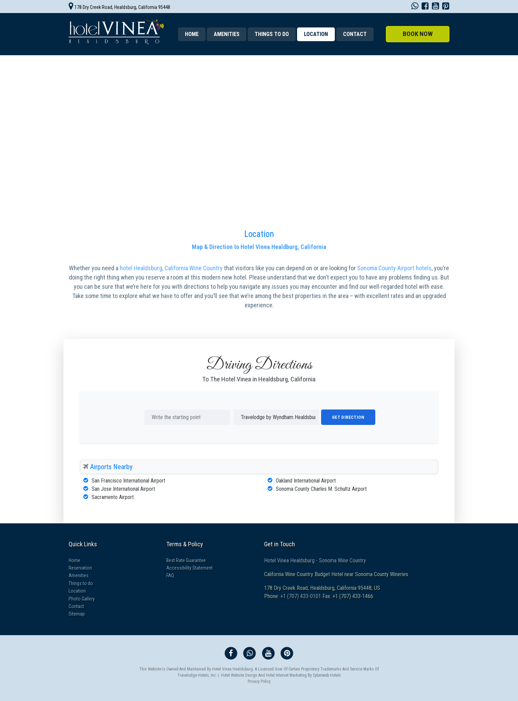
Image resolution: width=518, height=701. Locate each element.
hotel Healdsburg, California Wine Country (172, 268)
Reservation (80, 568)
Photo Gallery (82, 599)
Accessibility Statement (189, 568)
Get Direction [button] (348, 417)
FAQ (170, 575)
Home (192, 34)
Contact (355, 34)
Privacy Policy (259, 681)
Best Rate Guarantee (186, 560)
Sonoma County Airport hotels (394, 268)
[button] (417, 34)
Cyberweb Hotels (327, 675)
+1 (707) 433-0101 (300, 596)
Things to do (272, 34)
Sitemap (77, 614)
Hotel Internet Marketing (286, 675)
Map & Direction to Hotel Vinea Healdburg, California (259, 246)
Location (259, 234)
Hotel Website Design (239, 675)
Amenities (226, 34)
